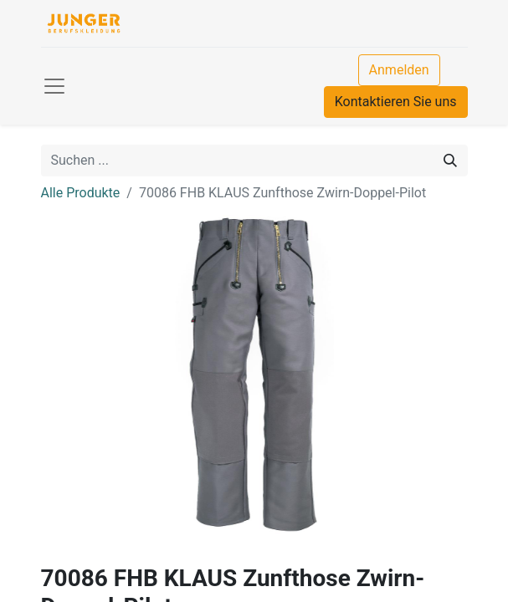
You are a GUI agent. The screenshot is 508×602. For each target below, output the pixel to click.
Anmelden (399, 70)
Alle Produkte (81, 193)
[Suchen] (450, 160)
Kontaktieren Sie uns (396, 102)
